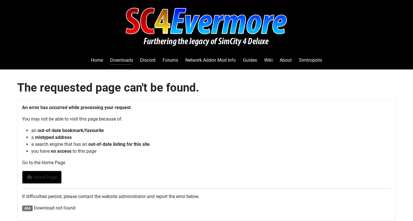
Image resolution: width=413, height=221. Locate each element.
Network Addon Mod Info (210, 60)
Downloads (121, 60)
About (286, 60)
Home (97, 60)
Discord (147, 60)
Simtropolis (310, 60)
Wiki (268, 60)
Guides (250, 60)
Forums (170, 60)
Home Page (42, 177)
